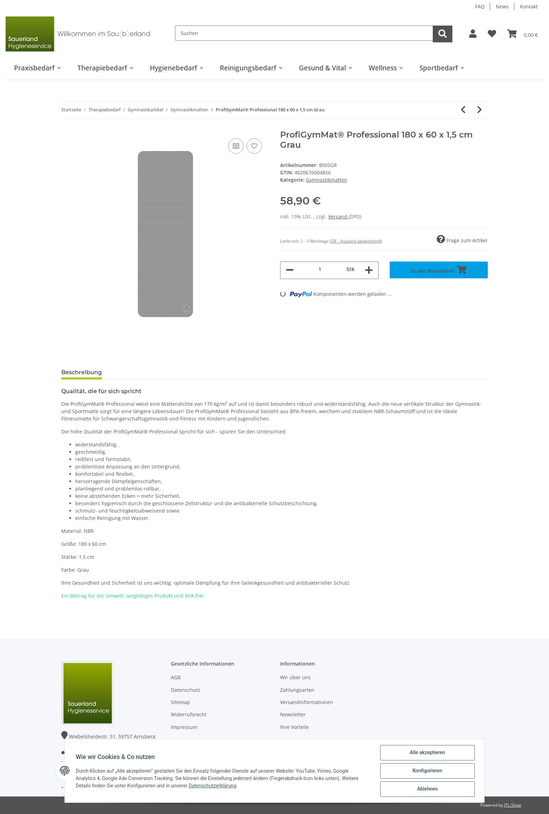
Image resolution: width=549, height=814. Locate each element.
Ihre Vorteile (294, 727)
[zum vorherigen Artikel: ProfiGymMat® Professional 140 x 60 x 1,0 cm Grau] (463, 110)
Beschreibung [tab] (81, 372)
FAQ (480, 6)
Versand (338, 216)
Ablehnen (427, 789)
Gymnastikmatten (326, 179)
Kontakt (529, 6)
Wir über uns (295, 677)
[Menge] (320, 269)
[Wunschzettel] (492, 34)
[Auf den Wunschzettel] (254, 146)
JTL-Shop (512, 805)
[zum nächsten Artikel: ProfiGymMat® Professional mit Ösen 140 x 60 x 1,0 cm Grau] (479, 110)
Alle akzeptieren (427, 753)
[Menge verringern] (289, 270)
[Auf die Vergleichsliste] (236, 146)
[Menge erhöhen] (369, 270)
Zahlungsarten (297, 690)
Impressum (184, 727)
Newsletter (293, 714)
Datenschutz (185, 690)
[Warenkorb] (522, 34)
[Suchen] (304, 33)
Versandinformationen (306, 702)
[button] (473, 34)
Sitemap (180, 702)
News (502, 6)
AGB (176, 677)
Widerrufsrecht (189, 714)
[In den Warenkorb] (439, 270)
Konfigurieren (427, 771)
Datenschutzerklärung (212, 785)
